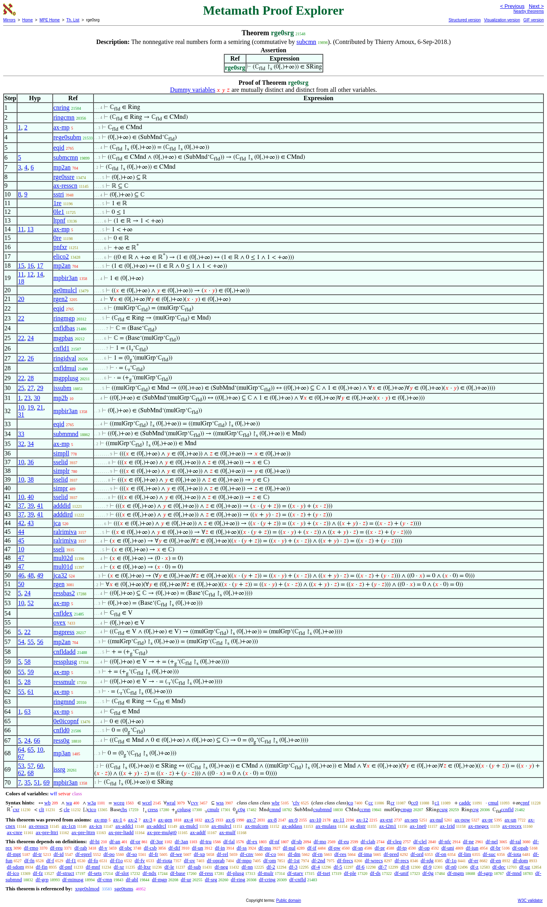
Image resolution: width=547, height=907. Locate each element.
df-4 (315, 867)
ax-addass (292, 826)
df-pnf (65, 867)
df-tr (37, 854)
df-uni (447, 848)
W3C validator (530, 900)
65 (30, 749)
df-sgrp (485, 873)
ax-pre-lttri (47, 832)
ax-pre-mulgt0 (161, 832)
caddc (465, 803)
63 (27, 711)
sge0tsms (123, 889)
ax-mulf (227, 832)
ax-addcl (124, 826)
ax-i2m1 (387, 826)
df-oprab (216, 860)
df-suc (489, 854)
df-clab (367, 841)
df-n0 (450, 867)
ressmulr (64, 681)
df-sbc (125, 848)
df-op (423, 848)
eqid (59, 147)
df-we (176, 854)
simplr (61, 470)
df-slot (122, 873)
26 (30, 358)
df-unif (402, 873)
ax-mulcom (256, 826)
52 (30, 603)
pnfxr (60, 247)
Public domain (288, 900)
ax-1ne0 (418, 826)
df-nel (492, 841)
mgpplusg (65, 378)
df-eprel (83, 854)
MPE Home (50, 20)
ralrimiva (65, 531)
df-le (169, 867)
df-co (270, 854)
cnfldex (62, 613)
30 (37, 397)
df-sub (194, 867)
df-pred (390, 854)
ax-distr (358, 826)
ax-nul (436, 820)
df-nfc (444, 841)
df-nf (274, 841)
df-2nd (318, 860)
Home (27, 20)
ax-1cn (69, 826)
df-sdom (15, 867)
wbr (276, 803)
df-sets (95, 873)
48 (30, 575)
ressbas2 (64, 593)
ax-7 (251, 820)
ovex (59, 622)
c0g (241, 809)
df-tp (401, 848)
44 (21, 531)
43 (30, 523)
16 (30, 265)
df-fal (229, 841)
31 (21, 414)
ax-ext (386, 820)
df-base (177, 873)
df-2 (271, 867)
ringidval (64, 358)
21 (40, 407)
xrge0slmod (87, 889)
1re (57, 203)
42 (21, 523)
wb (47, 803)
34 (30, 443)
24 (30, 338)
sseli (59, 549)
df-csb (150, 848)
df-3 (293, 867)
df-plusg (235, 873)
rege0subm (67, 137)
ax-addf (198, 832)
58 (27, 661)
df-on (440, 854)
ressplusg (65, 661)
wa (69, 803)
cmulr (213, 809)
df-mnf (93, 867)
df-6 (360, 867)
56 (40, 641)
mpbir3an (65, 277)
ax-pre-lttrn (83, 832)
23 (27, 397)
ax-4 (188, 820)
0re (57, 237)
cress (153, 809)
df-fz (38, 873)
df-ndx (149, 873)
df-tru (206, 841)
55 (30, 641)
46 (21, 575)
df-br (495, 848)
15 (21, 265)
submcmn (65, 157)
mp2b (60, 397)
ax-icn (95, 826)
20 (21, 298)
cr (393, 803)
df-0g (427, 873)
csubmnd (322, 809)
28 (30, 378)
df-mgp (159, 879)
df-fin (42, 867)
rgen (59, 584)
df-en (495, 860)
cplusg (184, 809)
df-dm (294, 854)
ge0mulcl (65, 290)
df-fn (29, 860)
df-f (50, 860)
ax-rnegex (478, 826)
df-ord (416, 854)
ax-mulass (326, 826)
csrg (443, 809)
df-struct (65, 873)
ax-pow (462, 820)
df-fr (153, 854)
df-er (473, 860)
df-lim (464, 854)
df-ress (206, 873)
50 (21, 584)
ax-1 (117, 820)
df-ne (468, 841)
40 (30, 497)
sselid (60, 462)
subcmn (306, 41)
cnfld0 (61, 730)
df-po (108, 854)
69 (46, 782)
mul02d (63, 557)
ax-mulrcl (222, 826)
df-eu (343, 841)
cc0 (414, 803)
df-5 (338, 867)
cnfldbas (64, 328)
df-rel (222, 854)
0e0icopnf (66, 721)
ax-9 (293, 820)
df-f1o (116, 860)
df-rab (80, 848)
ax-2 (132, 820)
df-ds (375, 873)
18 (21, 281)
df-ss (241, 848)
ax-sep (411, 820)
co (350, 803)
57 (30, 765)
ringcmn (63, 117)
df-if (311, 848)
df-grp (42, 879)
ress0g (61, 740)
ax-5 (209, 820)
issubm (62, 388)
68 (30, 773)
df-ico (13, 873)
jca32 (60, 575)
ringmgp (64, 318)
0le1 (59, 211)
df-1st (293, 860)
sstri (58, 194)
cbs (123, 809)
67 (21, 756)
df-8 (404, 867)
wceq (118, 803)
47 (21, 557)
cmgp (406, 809)
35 (27, 782)
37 (21, 505)
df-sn (357, 848)
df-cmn (104, 879)
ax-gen (165, 820)
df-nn (247, 867)
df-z (474, 867)
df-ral (515, 841)
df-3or (156, 841)
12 (30, 274)
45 (21, 540)
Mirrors (9, 20)
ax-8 (272, 820)
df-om (269, 860)
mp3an (62, 753)
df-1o (450, 860)
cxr (16, 809)
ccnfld (507, 809)
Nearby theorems (528, 11)
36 (30, 462)
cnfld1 (61, 348)
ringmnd (64, 701)
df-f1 (71, 860)
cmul (493, 803)
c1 (437, 803)
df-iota (514, 854)
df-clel (420, 841)
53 (21, 765)
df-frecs (345, 860)
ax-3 (147, 820)
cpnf (525, 803)
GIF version (533, 20)
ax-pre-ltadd (121, 832)
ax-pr (487, 820)
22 (21, 318)
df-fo (93, 860)
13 (30, 229)
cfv (296, 803)
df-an (114, 841)
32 (21, 443)
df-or (135, 841)
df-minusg (72, 879)
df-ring (238, 879)
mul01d (63, 566)
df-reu (56, 848)
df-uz (524, 867)
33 (21, 434)
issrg (59, 769)
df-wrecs (374, 860)
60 (40, 765)
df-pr (380, 848)
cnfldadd (64, 651)
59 (30, 672)
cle (67, 809)
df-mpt (14, 854)
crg (475, 809)
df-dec (498, 867)
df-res (340, 854)
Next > (536, 6)
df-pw (334, 848)
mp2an (62, 167)
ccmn (364, 809)
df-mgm (455, 873)
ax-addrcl (156, 826)
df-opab (520, 848)
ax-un (511, 820)
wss (220, 803)
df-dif (174, 848)
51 (37, 782)
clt (41, 809)
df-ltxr (144, 867)
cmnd (275, 809)
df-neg (221, 867)
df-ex (251, 841)
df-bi (94, 841)
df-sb (296, 841)
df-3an (181, 841)
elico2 (61, 256)
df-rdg (427, 860)
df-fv (140, 860)
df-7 (382, 867)
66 (37, 740)
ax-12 (362, 820)
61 (30, 691)
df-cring (267, 879)
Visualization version (502, 20)
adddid (62, 505)
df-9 (427, 867)
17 (40, 265)
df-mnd (513, 873)
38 (30, 479)
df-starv (295, 873)
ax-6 (230, 820)
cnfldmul (64, 368)
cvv (194, 803)
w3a (91, 803)
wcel (147, 803)
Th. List (73, 20)
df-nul (289, 848)
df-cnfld (297, 879)
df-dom (520, 860)
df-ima (365, 854)
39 (30, 505)
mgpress (63, 632)
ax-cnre (14, 832)
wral (170, 803)
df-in (220, 848)
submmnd (65, 434)
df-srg (211, 879)
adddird (63, 514)
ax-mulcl (188, 826)
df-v (103, 848)
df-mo (320, 841)
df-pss (265, 848)
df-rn (317, 854)
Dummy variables (192, 89)
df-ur (186, 879)
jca (57, 523)
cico (92, 809)
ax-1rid (447, 826)
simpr (60, 488)
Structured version (464, 20)
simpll (61, 453)
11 (21, 229)
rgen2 (60, 298)
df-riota (164, 860)
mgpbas (63, 338)
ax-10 (315, 820)
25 (21, 388)
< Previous (512, 6)
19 (30, 407)
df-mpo (244, 860)
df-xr (119, 867)
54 (21, 641)
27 (30, 388)
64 (21, 749)
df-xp (199, 854)
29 (40, 388)
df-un (197, 848)
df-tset (323, 873)
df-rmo (31, 848)
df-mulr (266, 873)
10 (21, 407)
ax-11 (339, 820)
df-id (58, 854)
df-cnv (246, 854)
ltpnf (59, 220)
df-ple (350, 873)
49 (40, 575)
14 (40, 274)
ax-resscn (65, 185)
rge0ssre (63, 176)
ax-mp (61, 127)
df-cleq (394, 841)
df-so (131, 854)
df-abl (132, 879)
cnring (61, 107)
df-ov (189, 860)
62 (21, 773)
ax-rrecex (512, 826)
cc (370, 803)
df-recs (402, 860)
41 (40, 505)
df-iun (472, 848)
